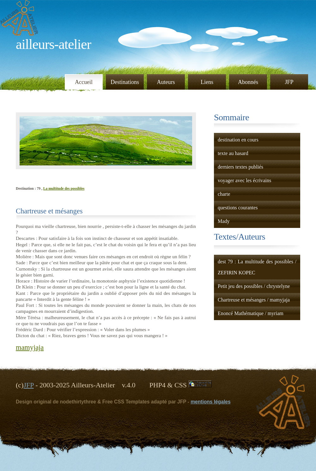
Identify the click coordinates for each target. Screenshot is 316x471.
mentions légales (211, 401)
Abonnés (248, 82)
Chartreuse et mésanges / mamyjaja (254, 299)
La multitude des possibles (64, 189)
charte (224, 194)
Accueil (84, 82)
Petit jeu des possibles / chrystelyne (254, 286)
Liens (207, 82)
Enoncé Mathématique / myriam (250, 313)
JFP (289, 82)
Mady (224, 221)
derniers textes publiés (240, 167)
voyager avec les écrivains (244, 180)
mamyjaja (30, 347)
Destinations (125, 82)
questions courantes (238, 207)
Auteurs (166, 82)
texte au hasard (233, 153)
